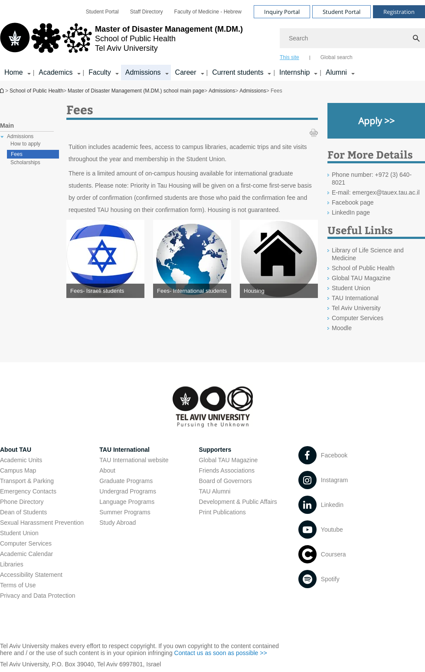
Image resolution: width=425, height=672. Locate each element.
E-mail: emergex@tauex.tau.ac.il (376, 192)
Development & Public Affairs (238, 501)
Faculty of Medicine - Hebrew (208, 12)
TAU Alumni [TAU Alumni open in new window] (215, 491)
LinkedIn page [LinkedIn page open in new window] (351, 212)
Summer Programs (124, 512)
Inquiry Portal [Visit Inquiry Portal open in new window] (282, 12)
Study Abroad (117, 522)
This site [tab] (289, 57)
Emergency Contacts (28, 491)
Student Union (19, 533)
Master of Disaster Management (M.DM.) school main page (2, 90)
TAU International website (133, 460)
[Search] (352, 38)
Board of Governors (225, 480)
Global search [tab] (336, 57)
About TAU (15, 449)
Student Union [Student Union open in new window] (351, 288)
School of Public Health (36, 91)
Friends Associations (227, 470)
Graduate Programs (126, 480)
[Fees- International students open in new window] (192, 291)
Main (7, 125)
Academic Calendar (26, 553)
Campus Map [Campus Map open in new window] (18, 470)
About (107, 470)
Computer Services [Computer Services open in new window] (357, 317)
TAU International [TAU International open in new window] (355, 298)
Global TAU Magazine (228, 460)
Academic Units (21, 460)
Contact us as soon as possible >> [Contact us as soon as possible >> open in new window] (220, 652)
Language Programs (126, 501)
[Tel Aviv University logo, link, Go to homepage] (121, 41)
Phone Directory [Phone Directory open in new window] (21, 501)
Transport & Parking (27, 480)
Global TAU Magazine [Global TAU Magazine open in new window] (361, 278)
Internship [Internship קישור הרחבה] (294, 72)
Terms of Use (18, 585)
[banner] (212, 40)
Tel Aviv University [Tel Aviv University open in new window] (356, 308)
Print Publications (222, 512)
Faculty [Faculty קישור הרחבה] (99, 72)
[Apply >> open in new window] (376, 121)
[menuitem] (102, 12)
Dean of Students (23, 512)
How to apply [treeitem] (25, 144)
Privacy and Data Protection (37, 595)
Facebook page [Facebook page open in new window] (353, 202)
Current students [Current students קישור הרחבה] (237, 72)
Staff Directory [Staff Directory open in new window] (146, 12)
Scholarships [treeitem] (25, 162)
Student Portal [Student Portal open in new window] (102, 12)
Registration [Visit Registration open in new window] (399, 12)
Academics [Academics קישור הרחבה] (55, 72)
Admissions (222, 91)
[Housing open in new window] (279, 291)
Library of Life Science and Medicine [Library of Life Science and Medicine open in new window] (368, 254)
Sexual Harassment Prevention (42, 522)
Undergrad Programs (127, 491)
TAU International (124, 449)
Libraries (11, 564)
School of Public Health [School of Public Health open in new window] (363, 268)
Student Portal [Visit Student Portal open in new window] (341, 12)
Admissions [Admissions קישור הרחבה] (143, 72)
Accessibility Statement (31, 574)
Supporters (215, 449)
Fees (17, 154)
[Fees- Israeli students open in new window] (105, 291)
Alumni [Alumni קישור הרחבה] (336, 72)
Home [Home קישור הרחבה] (13, 72)
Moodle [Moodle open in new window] (342, 327)
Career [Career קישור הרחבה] (185, 72)
